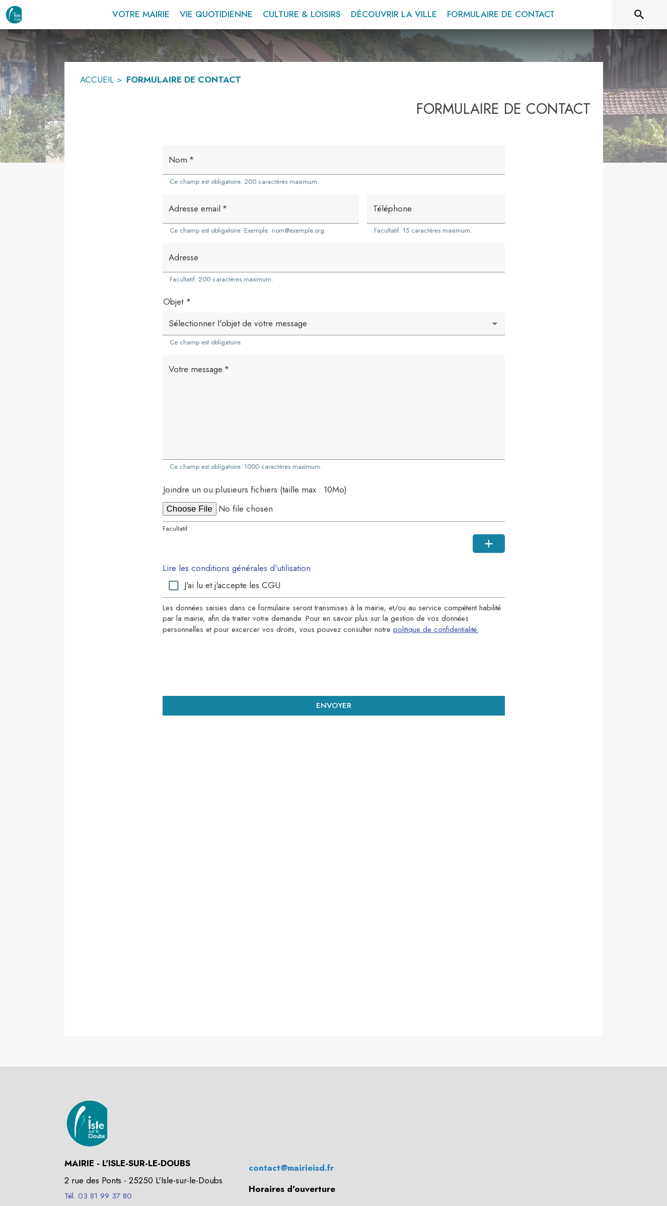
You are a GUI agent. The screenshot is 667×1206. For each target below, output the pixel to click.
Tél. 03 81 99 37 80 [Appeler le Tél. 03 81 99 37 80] (98, 1195)
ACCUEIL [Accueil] (97, 80)
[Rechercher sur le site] (639, 14)
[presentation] (333, 664)
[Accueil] (14, 15)
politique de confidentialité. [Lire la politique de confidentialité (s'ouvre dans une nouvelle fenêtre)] (436, 629)
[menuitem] (141, 12)
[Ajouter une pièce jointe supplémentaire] (489, 543)
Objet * (177, 302)
